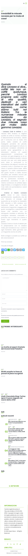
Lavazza (12, 257)
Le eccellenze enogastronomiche (16, 446)
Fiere (14, 426)
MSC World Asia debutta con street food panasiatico (17, 422)
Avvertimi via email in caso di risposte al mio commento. (12, 310)
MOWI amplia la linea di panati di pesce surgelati (12, 373)
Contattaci (14, 551)
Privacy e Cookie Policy (14, 553)
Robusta (22, 257)
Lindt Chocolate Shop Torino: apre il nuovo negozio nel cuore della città (13, 398)
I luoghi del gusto (12, 419)
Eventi (9, 426)
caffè (8, 257)
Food (2, 10)
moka (17, 257)
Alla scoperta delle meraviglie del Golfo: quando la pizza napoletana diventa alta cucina (17, 440)
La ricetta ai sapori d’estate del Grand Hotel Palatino (13, 348)
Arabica (3, 257)
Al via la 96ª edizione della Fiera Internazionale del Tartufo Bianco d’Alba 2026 (16, 430)
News (20, 419)
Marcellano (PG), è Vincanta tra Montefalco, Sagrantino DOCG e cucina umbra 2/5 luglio (17, 463)
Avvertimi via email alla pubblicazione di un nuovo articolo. (12, 316)
